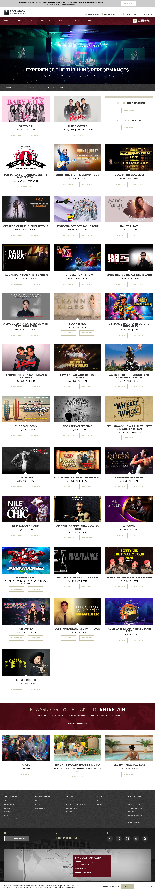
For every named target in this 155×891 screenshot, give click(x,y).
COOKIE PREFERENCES (111, 886)
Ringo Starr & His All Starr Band (129, 275)
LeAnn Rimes (77, 324)
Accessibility (132, 819)
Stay (19, 21)
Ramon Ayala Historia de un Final (77, 477)
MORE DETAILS (129, 110)
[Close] (151, 886)
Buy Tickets (35, 135)
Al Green (129, 526)
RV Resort (38, 801)
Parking (99, 804)
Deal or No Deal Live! (129, 175)
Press (6, 815)
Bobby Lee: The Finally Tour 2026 (129, 577)
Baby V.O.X (26, 126)
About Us (7, 801)
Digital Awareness (134, 822)
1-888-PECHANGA (82, 869)
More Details (16, 135)
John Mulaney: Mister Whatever (77, 628)
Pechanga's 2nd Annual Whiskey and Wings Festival (129, 427)
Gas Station (39, 804)
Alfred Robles (26, 680)
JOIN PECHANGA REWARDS (77, 723)
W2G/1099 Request (134, 804)
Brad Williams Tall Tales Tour (77, 577)
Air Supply (26, 628)
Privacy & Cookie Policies (68, 887)
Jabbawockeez (26, 577)
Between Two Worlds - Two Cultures (77, 376)
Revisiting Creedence (77, 426)
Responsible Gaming (135, 815)
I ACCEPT (127, 886)
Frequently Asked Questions (76, 804)
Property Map (130, 14)
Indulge (62, 21)
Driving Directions (103, 801)
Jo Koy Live (25, 477)
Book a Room (93, 14)
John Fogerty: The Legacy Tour (77, 175)
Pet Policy (69, 812)
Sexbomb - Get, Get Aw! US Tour (77, 226)
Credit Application (134, 801)
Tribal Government (10, 819)
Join (89, 21)
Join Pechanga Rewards (17, 838)
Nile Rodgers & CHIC (26, 526)
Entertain (45, 21)
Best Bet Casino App (112, 14)
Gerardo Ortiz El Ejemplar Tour (25, 226)
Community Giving (10, 804)
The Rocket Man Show (77, 275)
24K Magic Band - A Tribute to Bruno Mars (129, 325)
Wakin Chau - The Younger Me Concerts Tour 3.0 (129, 376)
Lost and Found (71, 808)
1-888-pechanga (66, 838)
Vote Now (128, 4)
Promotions (147, 14)
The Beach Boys (26, 426)
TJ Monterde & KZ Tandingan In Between (25, 376)
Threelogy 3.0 (77, 126)
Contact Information (72, 801)
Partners (7, 808)
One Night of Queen (129, 477)
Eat (31, 21)
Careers (131, 812)
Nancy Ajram (129, 226)
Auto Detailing (40, 808)
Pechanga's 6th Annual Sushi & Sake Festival (26, 176)
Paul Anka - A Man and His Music (26, 275)
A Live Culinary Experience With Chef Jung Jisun (25, 325)
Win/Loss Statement (135, 808)
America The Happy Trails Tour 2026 (129, 630)
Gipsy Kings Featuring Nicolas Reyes (77, 527)
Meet (77, 21)
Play (6, 21)
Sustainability (8, 812)
